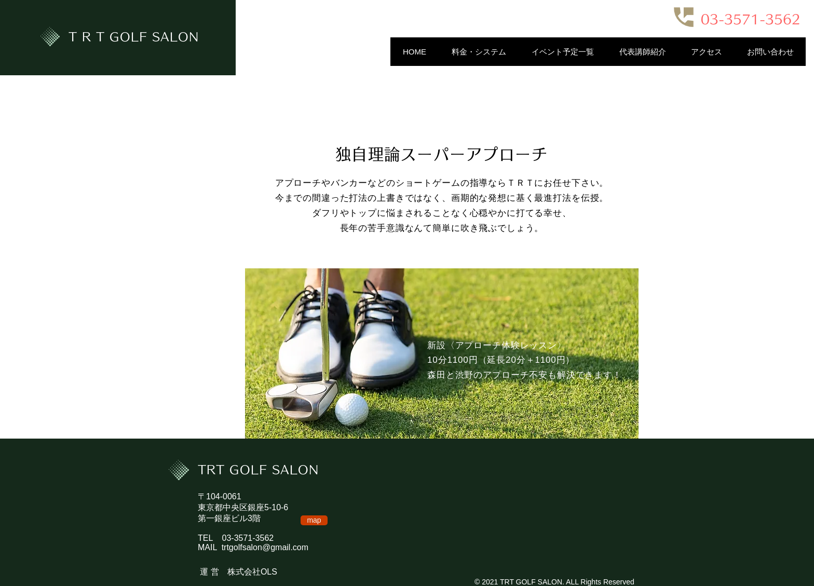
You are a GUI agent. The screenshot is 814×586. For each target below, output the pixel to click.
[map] (314, 520)
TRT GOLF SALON (258, 469)
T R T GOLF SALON (134, 37)
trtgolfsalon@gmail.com (265, 547)
